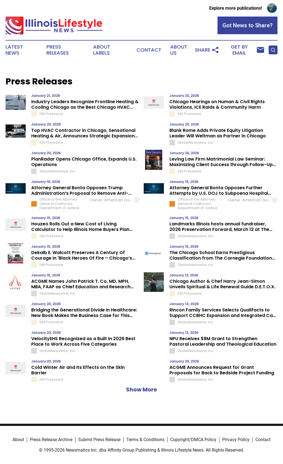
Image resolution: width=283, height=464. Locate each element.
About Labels (101, 50)
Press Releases (57, 50)
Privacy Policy (236, 439)
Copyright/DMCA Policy (193, 439)
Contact (149, 50)
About (18, 439)
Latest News (14, 50)
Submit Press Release (99, 439)
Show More (141, 389)
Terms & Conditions (145, 439)
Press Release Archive (51, 439)
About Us (178, 50)
